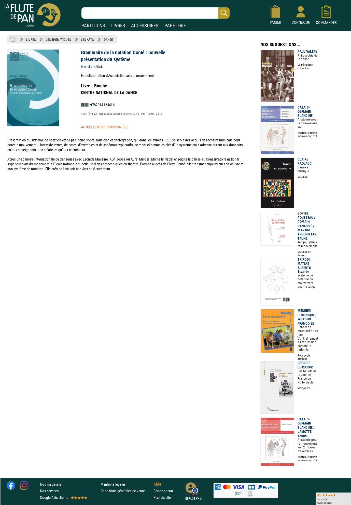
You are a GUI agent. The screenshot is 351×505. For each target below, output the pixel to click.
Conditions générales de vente (126, 491)
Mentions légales (113, 484)
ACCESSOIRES (144, 26)
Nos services (49, 491)
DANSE (108, 39)
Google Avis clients (63, 498)
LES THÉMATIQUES (58, 39)
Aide (157, 484)
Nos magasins (50, 484)
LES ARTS (87, 39)
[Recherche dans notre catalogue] (155, 13)
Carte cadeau (163, 491)
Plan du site (162, 498)
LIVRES (118, 26)
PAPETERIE (175, 26)
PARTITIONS (93, 26)
